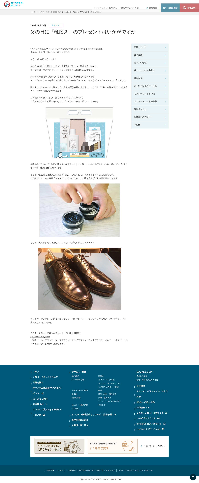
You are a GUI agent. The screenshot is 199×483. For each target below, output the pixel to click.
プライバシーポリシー (127, 470)
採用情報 (151, 4)
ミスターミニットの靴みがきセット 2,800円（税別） (55, 333)
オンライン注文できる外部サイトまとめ (47, 412)
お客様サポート (40, 404)
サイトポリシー (146, 470)
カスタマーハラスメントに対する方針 (152, 394)
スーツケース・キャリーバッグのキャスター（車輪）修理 (109, 387)
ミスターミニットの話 (144, 93)
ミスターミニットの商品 (145, 101)
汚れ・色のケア (104, 398)
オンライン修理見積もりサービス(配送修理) (94, 414)
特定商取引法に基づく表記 (90, 470)
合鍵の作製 (76, 398)
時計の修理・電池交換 (107, 394)
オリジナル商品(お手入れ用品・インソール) (48, 390)
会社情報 (141, 386)
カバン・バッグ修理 (106, 380)
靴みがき (138, 78)
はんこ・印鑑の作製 (80, 405)
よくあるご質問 (40, 398)
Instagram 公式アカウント (151, 424)
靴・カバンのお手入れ (144, 70)
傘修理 (74, 394)
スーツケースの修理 (80, 390)
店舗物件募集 (142, 376)
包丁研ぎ (75, 408)
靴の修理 (138, 55)
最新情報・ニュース (55, 470)
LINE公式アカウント (148, 418)
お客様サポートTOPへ (154, 446)
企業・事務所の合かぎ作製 (147, 380)
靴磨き (101, 376)
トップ (32, 12)
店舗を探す (170, 4)
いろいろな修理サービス (145, 86)
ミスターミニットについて (105, 4)
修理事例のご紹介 (142, 117)
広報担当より (140, 109)
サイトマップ (109, 470)
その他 (137, 124)
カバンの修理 (140, 62)
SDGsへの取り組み (146, 402)
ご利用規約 (71, 470)
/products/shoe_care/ (40, 336)
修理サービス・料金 (129, 4)
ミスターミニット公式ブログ (50, 12)
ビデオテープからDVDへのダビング (109, 403)
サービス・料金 (79, 371)
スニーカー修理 (78, 380)
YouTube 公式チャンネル (150, 429)
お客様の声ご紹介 (80, 425)
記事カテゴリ (140, 47)
